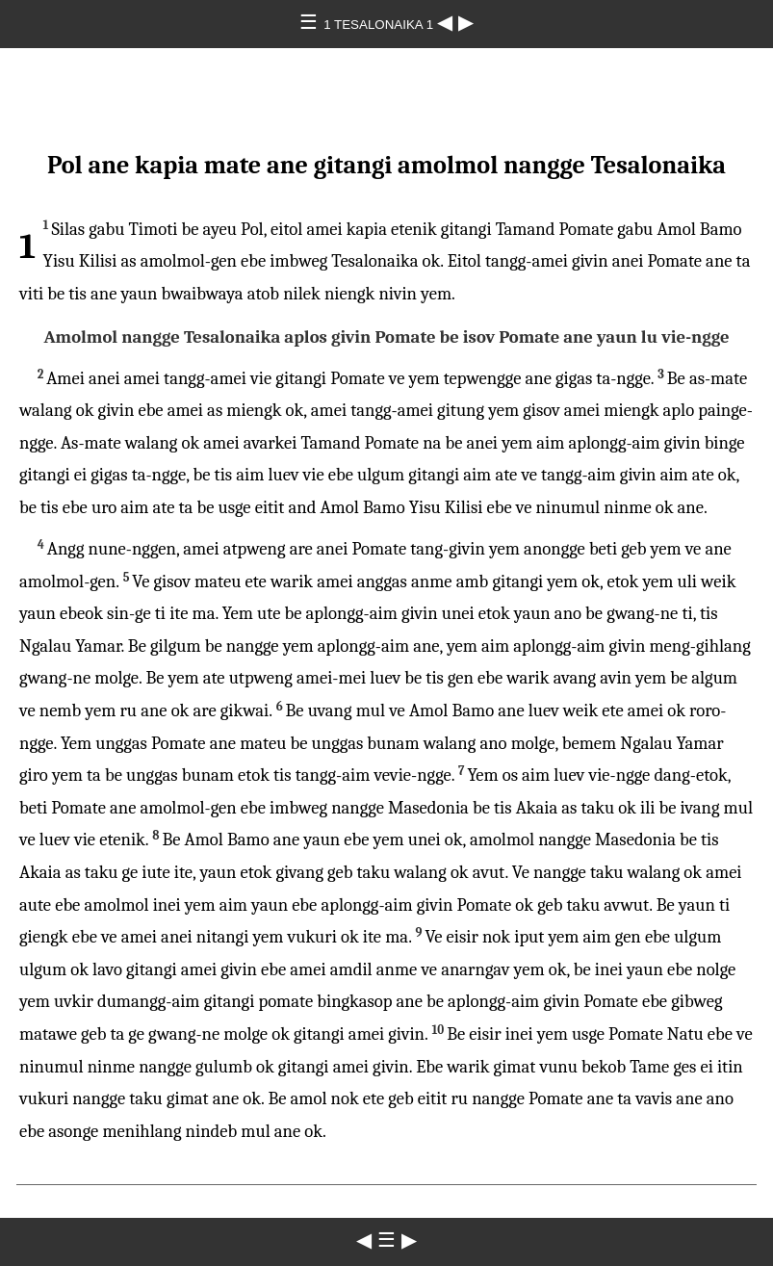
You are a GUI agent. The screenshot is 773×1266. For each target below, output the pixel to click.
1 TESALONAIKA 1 (380, 24)
